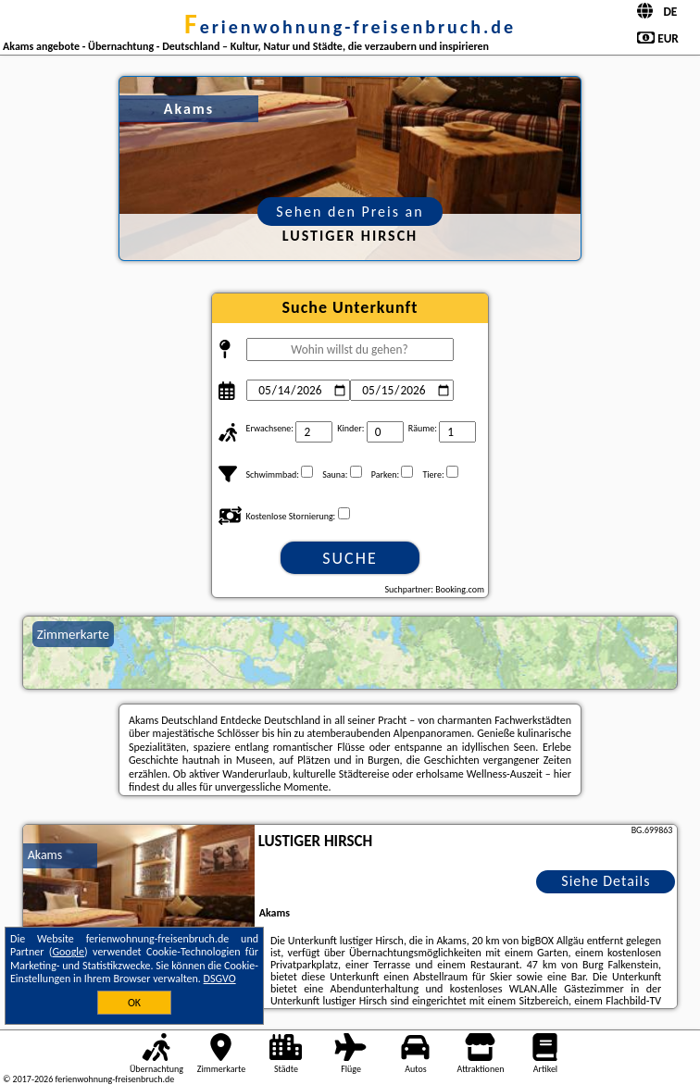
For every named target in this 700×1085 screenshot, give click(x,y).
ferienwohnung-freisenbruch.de (350, 27)
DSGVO (220, 978)
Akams (45, 855)
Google (68, 951)
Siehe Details (605, 881)
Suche (349, 558)
